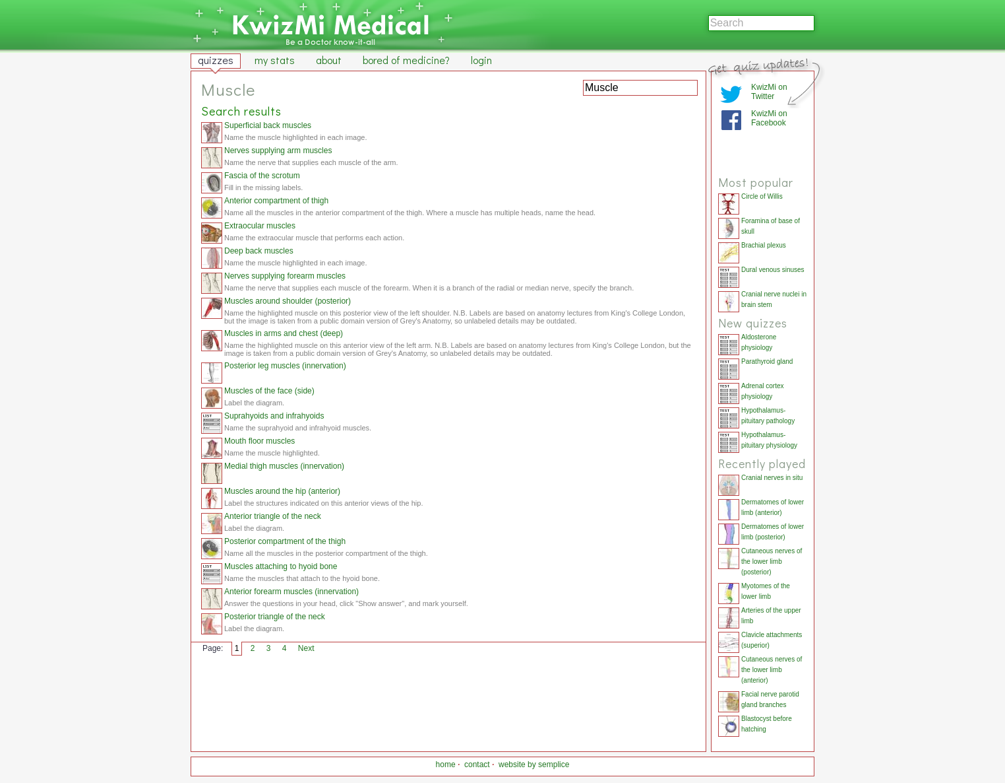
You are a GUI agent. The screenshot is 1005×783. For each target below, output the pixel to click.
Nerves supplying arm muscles (278, 150)
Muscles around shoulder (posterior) (287, 301)
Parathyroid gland (767, 361)
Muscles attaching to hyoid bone (280, 566)
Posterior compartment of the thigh (285, 541)
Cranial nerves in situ (772, 477)
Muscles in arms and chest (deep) (283, 333)
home (446, 764)
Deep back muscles (258, 250)
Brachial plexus (763, 245)
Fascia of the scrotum (262, 175)
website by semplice (534, 764)
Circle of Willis (762, 196)
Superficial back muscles (267, 125)
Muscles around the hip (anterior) (282, 491)
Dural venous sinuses (773, 269)
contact (477, 764)
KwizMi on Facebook (769, 118)
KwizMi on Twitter (769, 92)
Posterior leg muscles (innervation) (285, 365)
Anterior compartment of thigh (276, 200)
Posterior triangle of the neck (274, 616)
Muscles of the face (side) (269, 390)
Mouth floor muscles (259, 441)
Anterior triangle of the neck (272, 516)
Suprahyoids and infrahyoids (274, 416)
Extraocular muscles (259, 225)
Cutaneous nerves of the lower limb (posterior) (771, 561)
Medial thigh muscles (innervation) (284, 466)
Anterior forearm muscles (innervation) (291, 591)
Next (306, 648)
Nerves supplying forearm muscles (285, 276)
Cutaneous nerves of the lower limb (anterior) (771, 670)
